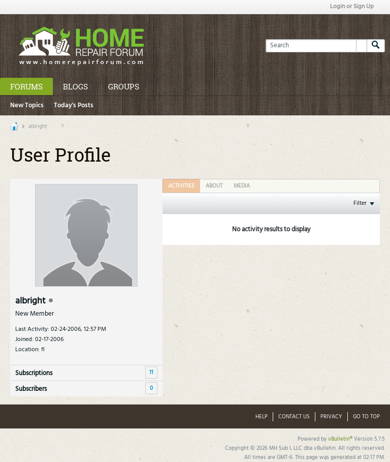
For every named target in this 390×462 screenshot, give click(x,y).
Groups (123, 86)
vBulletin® (340, 439)
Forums (26, 86)
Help (261, 416)
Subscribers (31, 389)
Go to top (366, 416)
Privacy (331, 416)
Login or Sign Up (352, 7)
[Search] (316, 45)
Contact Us (294, 416)
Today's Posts (73, 105)
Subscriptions (33, 373)
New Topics (27, 105)
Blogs (75, 86)
